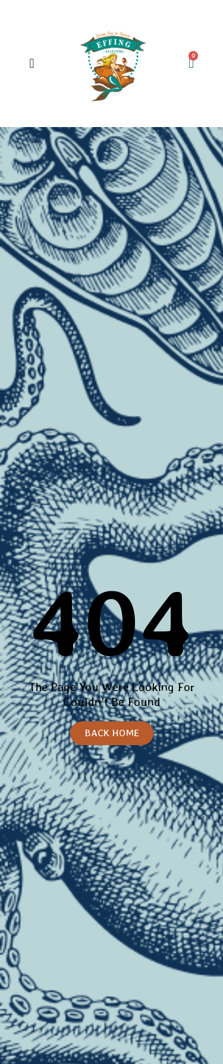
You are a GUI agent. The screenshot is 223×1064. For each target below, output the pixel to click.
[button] (31, 63)
